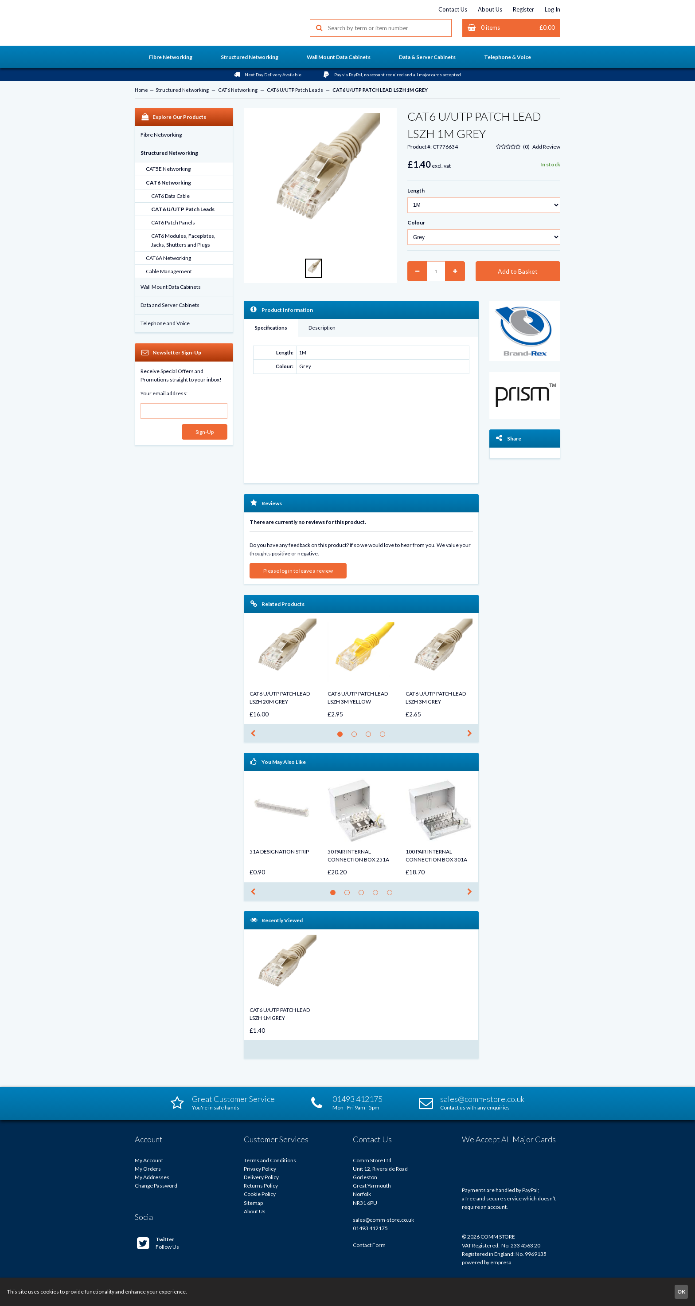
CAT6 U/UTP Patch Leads (295, 90)
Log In (552, 9)
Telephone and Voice (165, 323)
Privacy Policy (260, 1168)
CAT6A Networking (168, 258)
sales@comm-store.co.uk (383, 1219)
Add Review (546, 146)
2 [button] (356, 736)
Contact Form (369, 1245)
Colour (416, 222)
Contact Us (452, 9)
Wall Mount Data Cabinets (171, 286)
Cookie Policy (260, 1194)
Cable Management (169, 271)
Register (523, 9)
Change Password (156, 1185)
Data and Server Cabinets (170, 305)
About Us (490, 9)
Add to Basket (518, 271)
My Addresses (152, 1177)
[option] (320, 181)
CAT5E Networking (168, 168)
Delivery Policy (261, 1177)
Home (141, 90)
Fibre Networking (161, 134)
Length (416, 190)
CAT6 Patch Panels (173, 222)
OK (681, 1291)
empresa (500, 1262)
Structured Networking (182, 90)
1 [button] (342, 736)
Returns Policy (261, 1185)
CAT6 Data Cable (170, 196)
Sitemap (253, 1203)
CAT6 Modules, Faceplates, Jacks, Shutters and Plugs (183, 240)
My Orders (148, 1168)
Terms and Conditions (270, 1160)
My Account (149, 1160)
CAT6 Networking (238, 90)
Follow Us (158, 1243)
